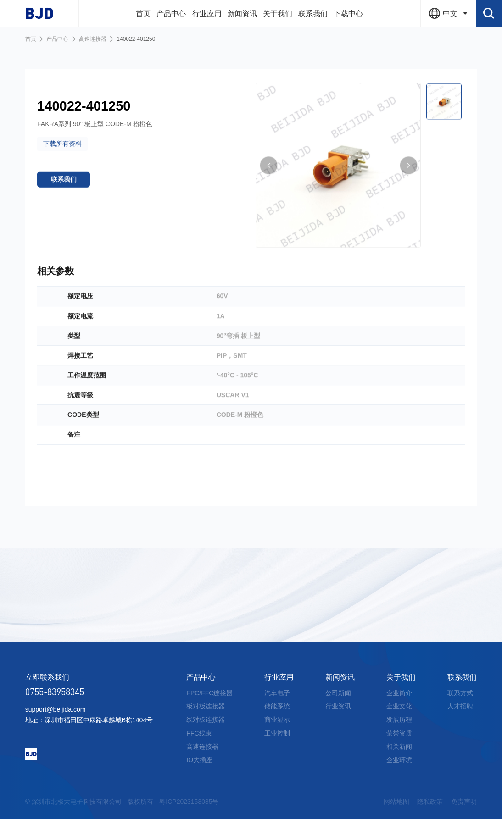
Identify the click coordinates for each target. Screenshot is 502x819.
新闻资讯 (340, 677)
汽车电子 (277, 693)
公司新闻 (338, 693)
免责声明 (464, 801)
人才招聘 (460, 706)
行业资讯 (338, 706)
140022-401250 (136, 39)
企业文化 (399, 706)
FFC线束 (199, 733)
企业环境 (399, 760)
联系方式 (460, 693)
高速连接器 (92, 39)
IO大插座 (199, 760)
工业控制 (277, 733)
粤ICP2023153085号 (188, 801)
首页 (30, 39)
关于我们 (401, 677)
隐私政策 (430, 801)
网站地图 (396, 801)
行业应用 (279, 677)
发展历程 (399, 719)
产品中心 (57, 39)
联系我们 (462, 677)
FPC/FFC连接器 (209, 693)
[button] (269, 182)
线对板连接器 (205, 719)
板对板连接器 (205, 706)
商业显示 (277, 719)
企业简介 (399, 693)
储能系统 (277, 706)
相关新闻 (399, 746)
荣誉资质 (399, 733)
